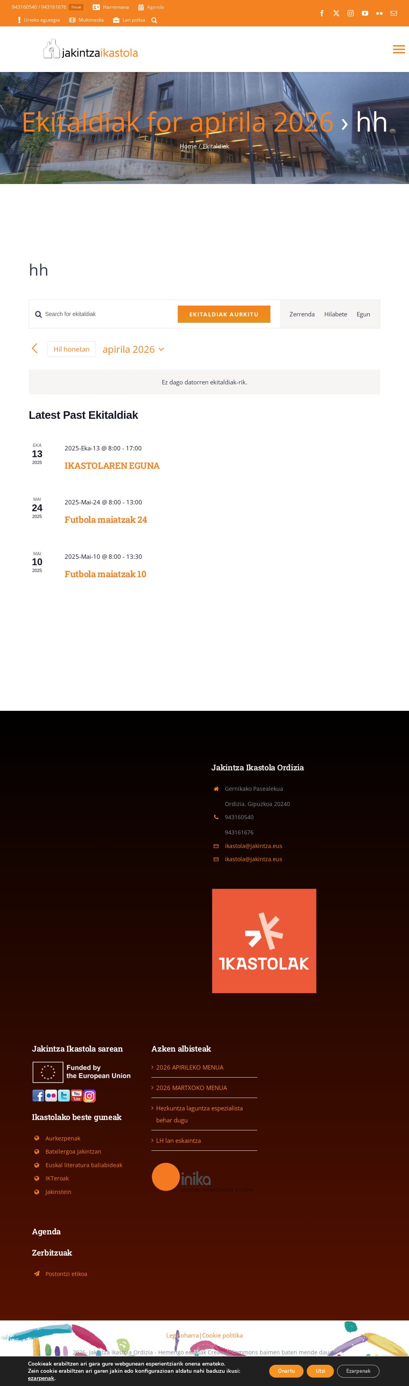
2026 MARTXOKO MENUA (191, 1088)
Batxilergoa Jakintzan (73, 1151)
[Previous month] (34, 349)
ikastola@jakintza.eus (253, 846)
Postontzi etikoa (66, 1274)
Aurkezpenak (63, 1138)
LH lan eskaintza (178, 1140)
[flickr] (379, 13)
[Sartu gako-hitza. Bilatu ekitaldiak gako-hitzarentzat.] (98, 314)
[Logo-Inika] (204, 1164)
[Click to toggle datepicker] (135, 349)
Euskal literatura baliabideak (84, 1165)
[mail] (394, 13)
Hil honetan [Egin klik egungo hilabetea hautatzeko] (71, 349)
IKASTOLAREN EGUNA (112, 465)
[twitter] (336, 13)
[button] (154, 20)
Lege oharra (182, 1335)
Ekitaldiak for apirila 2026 (177, 121)
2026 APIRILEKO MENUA (189, 1067)
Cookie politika (222, 1335)
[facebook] (322, 13)
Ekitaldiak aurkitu (224, 314)
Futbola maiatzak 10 (106, 574)
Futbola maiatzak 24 (106, 519)
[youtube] (365, 13)
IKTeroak (57, 1178)
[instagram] (350, 13)
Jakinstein (58, 1192)
